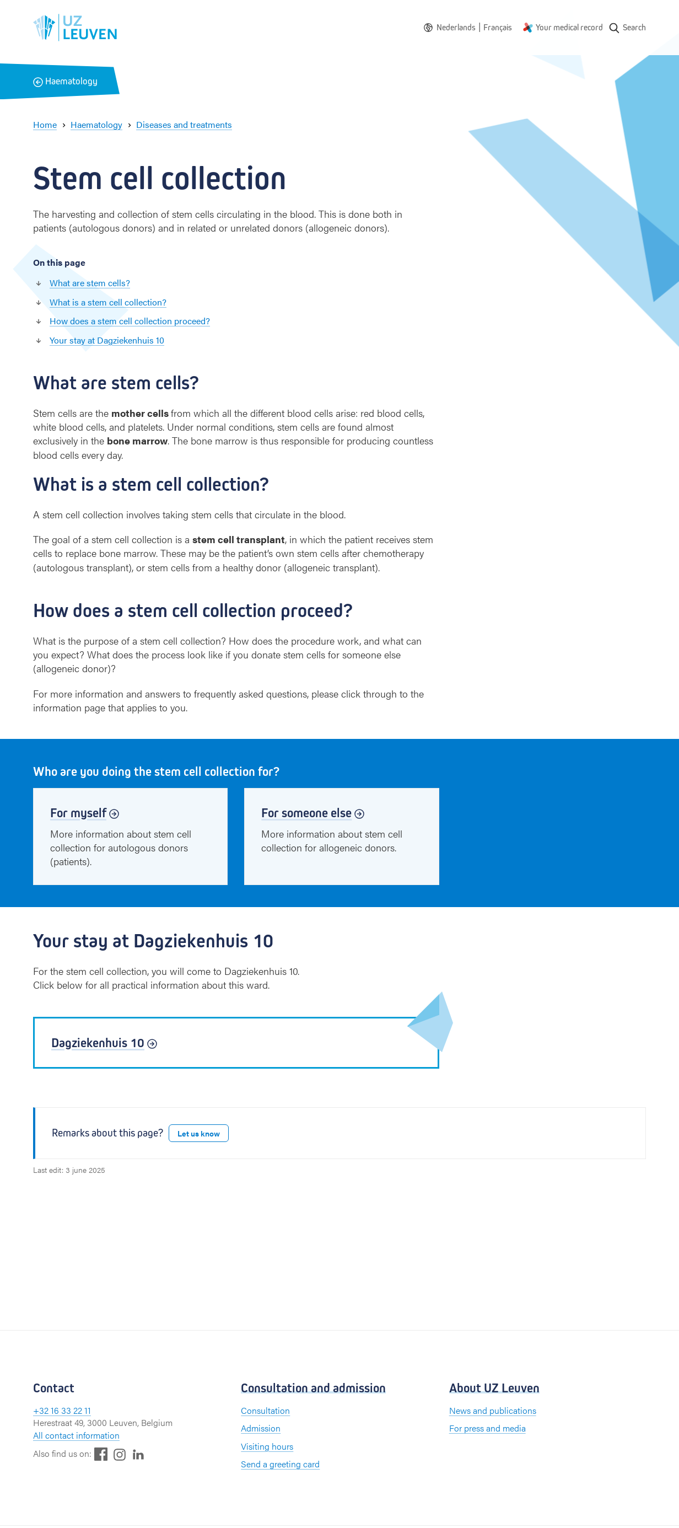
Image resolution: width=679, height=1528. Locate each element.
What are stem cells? (90, 282)
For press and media (487, 1428)
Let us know (198, 1133)
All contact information (76, 1435)
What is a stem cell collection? (108, 302)
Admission (261, 1428)
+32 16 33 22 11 (62, 1410)
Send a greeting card (280, 1463)
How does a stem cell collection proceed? (130, 320)
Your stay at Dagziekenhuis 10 (107, 340)
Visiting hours (267, 1446)
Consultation (265, 1410)
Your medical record (569, 27)
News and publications (492, 1410)
